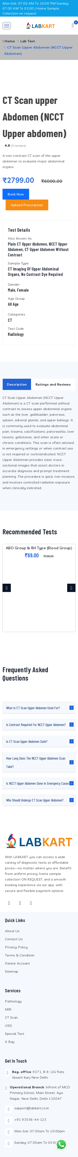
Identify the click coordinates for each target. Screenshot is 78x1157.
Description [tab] (17, 384)
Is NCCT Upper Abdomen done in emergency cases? (38, 783)
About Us (12, 931)
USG (8, 1025)
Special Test (14, 1034)
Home (8, 41)
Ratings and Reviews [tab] (53, 384)
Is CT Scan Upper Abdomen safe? (26, 741)
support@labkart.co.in (31, 1108)
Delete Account (17, 963)
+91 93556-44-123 (30, 1119)
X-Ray (10, 1042)
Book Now (16, 194)
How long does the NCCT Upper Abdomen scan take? (35, 762)
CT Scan (11, 1017)
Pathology (13, 1001)
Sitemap (11, 971)
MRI (8, 1009)
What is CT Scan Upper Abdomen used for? (33, 707)
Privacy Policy (16, 947)
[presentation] (6, 588)
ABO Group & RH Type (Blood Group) (39, 548)
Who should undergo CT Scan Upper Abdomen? (34, 800)
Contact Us (14, 939)
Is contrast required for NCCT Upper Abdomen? (36, 724)
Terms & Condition (20, 955)
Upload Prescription (27, 205)
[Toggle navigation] (6, 25)
